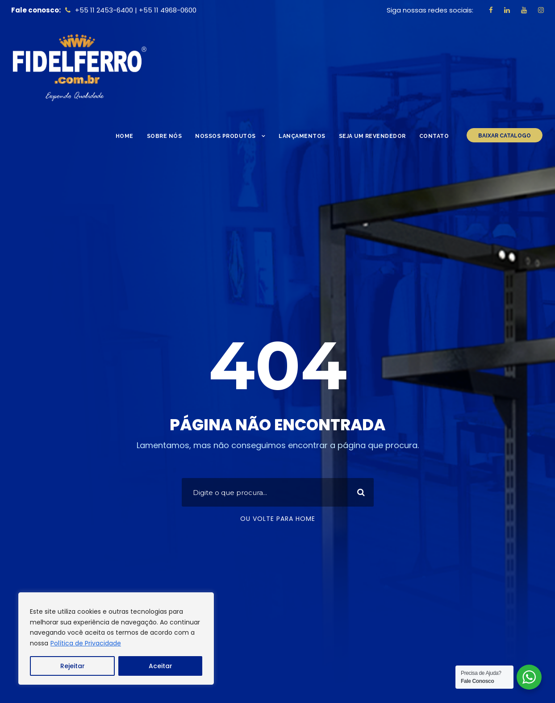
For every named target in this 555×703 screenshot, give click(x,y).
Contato (434, 136)
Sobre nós (164, 136)
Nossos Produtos (225, 136)
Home (125, 136)
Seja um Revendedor (372, 136)
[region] (116, 638)
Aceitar (160, 665)
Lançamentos (302, 136)
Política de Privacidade (85, 643)
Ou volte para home (277, 518)
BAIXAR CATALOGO (504, 136)
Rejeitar (72, 665)
